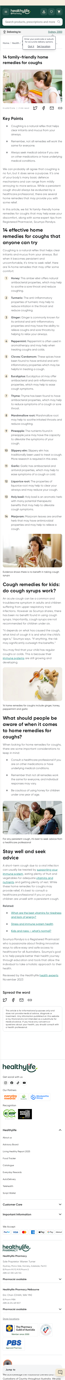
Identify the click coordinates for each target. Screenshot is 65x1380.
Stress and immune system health (32, 924)
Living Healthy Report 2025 (16, 1151)
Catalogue (8, 1165)
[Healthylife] (21, 12)
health (15, 43)
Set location (43, 46)
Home (6, 43)
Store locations (11, 1318)
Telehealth (8, 1186)
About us (7, 1137)
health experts (49, 975)
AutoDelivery (9, 1179)
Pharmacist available (32, 1279)
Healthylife (32, 1130)
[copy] (60, 108)
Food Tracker (9, 1158)
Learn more (55, 3)
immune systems (13, 658)
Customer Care (32, 1204)
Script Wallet (9, 1193)
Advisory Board (10, 1144)
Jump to (10, 1369)
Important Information (32, 1214)
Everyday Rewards (12, 1172)
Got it (31, 46)
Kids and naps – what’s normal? (31, 931)
